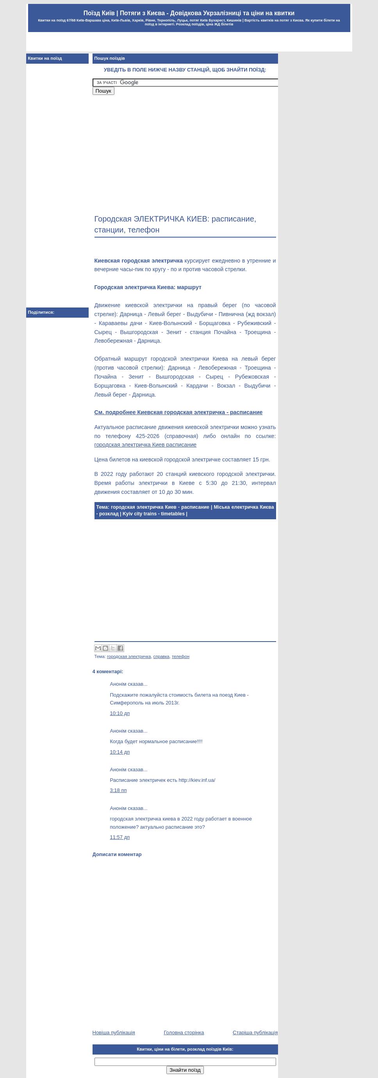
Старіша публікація (255, 1032)
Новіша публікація (114, 1032)
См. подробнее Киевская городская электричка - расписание (178, 412)
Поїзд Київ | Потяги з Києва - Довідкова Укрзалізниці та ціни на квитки (189, 13)
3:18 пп (118, 790)
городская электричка (129, 656)
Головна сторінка (184, 1032)
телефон (180, 656)
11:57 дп (120, 837)
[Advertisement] (189, 43)
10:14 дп (120, 752)
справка (161, 656)
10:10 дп (120, 713)
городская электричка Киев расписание (145, 445)
